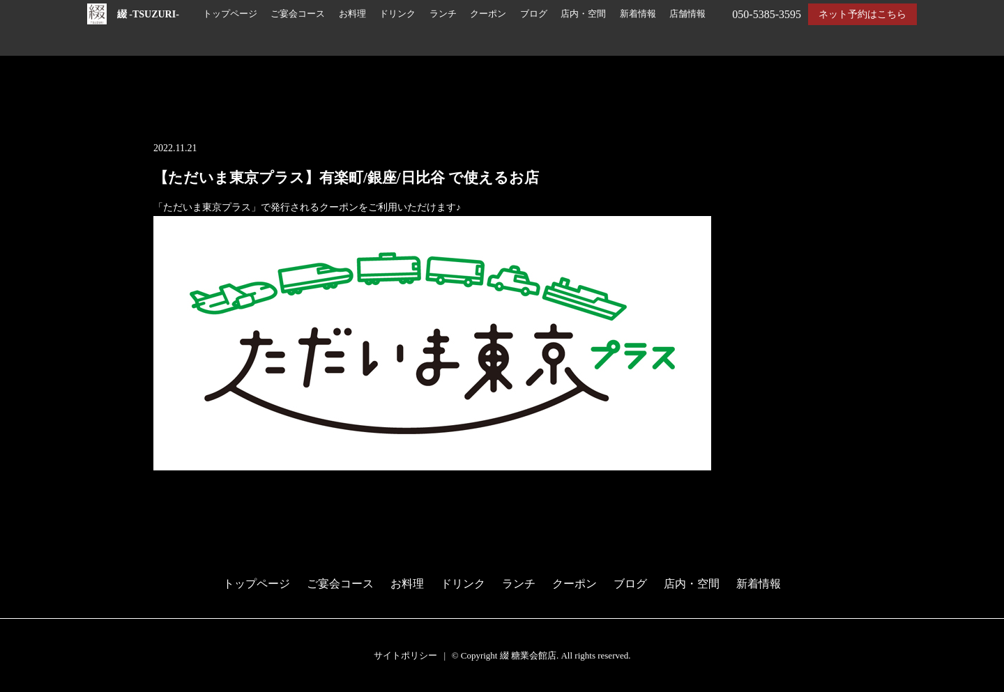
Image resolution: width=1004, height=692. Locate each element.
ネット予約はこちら (862, 14)
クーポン (488, 14)
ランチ (443, 14)
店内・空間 (583, 14)
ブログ (533, 14)
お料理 (352, 14)
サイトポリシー (405, 655)
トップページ (230, 14)
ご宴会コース (298, 14)
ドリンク (397, 14)
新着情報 (638, 14)
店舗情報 (687, 14)
